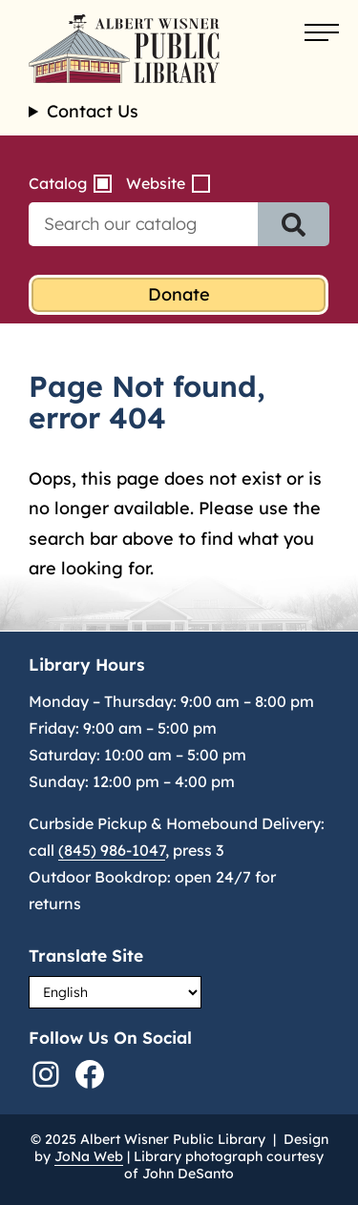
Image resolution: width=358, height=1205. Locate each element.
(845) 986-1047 (111, 850)
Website (155, 183)
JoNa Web (88, 1156)
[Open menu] (322, 33)
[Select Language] (115, 992)
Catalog (58, 183)
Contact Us (92, 111)
